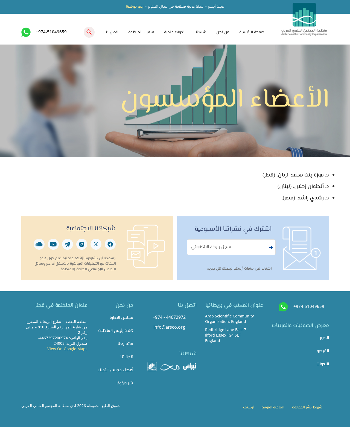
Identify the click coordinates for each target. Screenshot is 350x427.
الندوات (322, 364)
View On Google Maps (67, 348)
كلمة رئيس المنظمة (115, 331)
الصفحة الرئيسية (253, 32)
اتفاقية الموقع (272, 408)
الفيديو (323, 351)
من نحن (222, 32)
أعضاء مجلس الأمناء (115, 370)
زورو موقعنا (134, 7)
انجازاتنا (126, 357)
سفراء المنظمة (141, 32)
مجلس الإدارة (121, 317)
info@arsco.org (169, 327)
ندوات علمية (174, 32)
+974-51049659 (51, 31)
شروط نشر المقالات (307, 408)
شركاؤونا (124, 383)
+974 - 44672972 (169, 317)
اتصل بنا (111, 32)
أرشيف (248, 408)
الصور (324, 338)
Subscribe (270, 247)
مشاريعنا (125, 344)
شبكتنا (200, 32)
